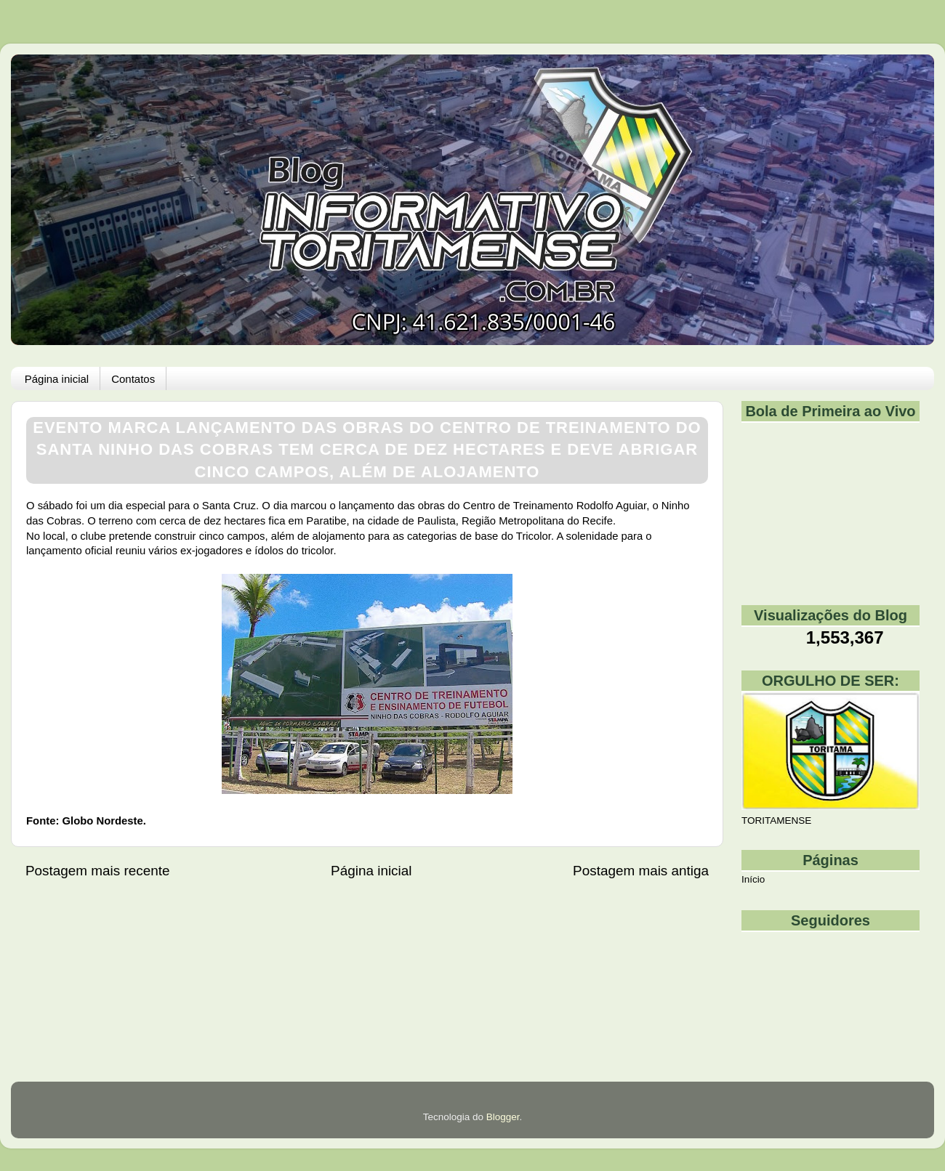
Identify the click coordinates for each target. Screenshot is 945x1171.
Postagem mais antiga (641, 870)
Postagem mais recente (97, 870)
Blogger (503, 1116)
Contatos (133, 379)
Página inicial (57, 379)
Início (753, 879)
